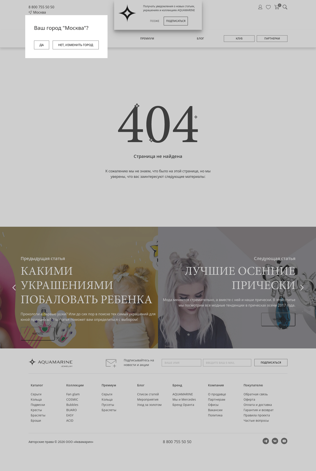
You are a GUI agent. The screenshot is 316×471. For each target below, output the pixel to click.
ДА (42, 45)
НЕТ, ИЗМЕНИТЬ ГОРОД (75, 45)
